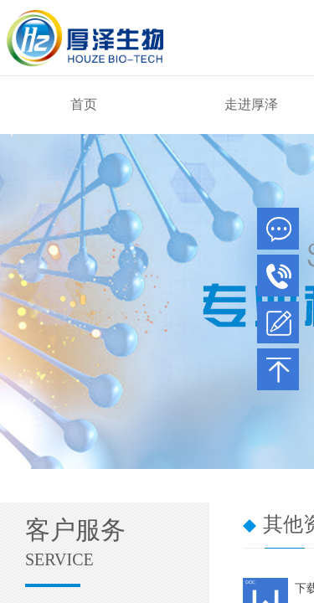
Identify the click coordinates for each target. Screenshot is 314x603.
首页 (83, 104)
